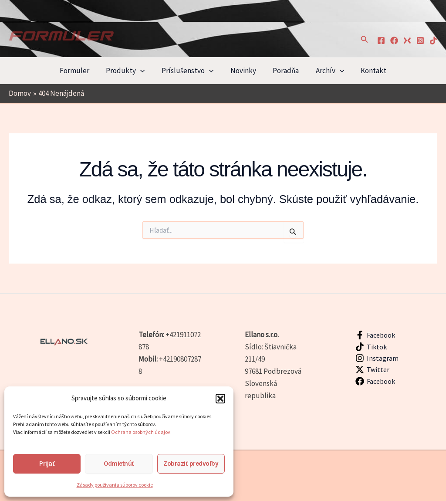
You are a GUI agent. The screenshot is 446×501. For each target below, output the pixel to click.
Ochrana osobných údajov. (141, 432)
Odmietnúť (119, 463)
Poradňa (284, 70)
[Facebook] (381, 40)
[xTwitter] (407, 40)
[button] (220, 398)
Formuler (80, 70)
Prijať (46, 463)
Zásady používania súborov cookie (115, 484)
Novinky (243, 70)
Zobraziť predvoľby (190, 463)
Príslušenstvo (189, 71)
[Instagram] (420, 40)
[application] (144, 71)
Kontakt (368, 70)
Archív (326, 71)
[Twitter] (372, 369)
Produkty (129, 71)
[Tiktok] (371, 346)
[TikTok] (433, 40)
